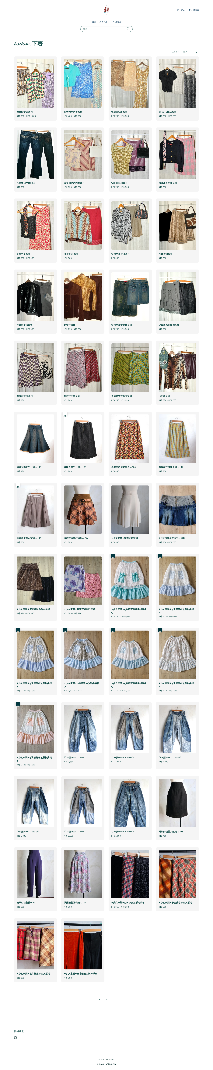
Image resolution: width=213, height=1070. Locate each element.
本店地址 (117, 21)
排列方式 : (176, 52)
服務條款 (100, 1064)
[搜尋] (128, 28)
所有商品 (103, 21)
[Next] (114, 999)
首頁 (94, 21)
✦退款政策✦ (111, 1064)
